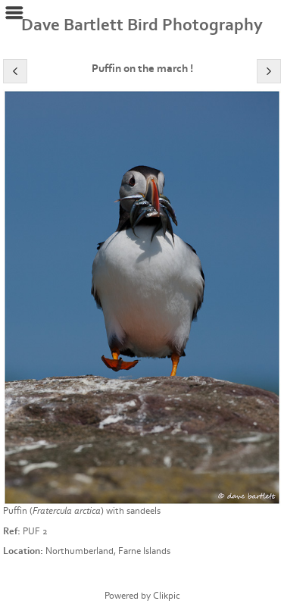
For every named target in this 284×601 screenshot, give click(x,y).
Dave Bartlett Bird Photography (142, 25)
